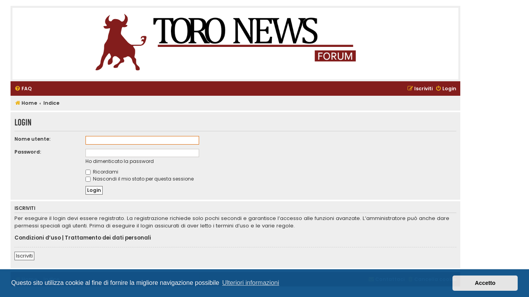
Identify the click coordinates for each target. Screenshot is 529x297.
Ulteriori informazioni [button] (250, 282)
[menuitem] (23, 89)
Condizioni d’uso (37, 238)
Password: (27, 151)
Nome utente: (32, 139)
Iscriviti (24, 255)
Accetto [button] (485, 283)
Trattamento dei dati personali (108, 238)
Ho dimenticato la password (119, 161)
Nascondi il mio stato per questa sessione (139, 178)
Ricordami (101, 171)
